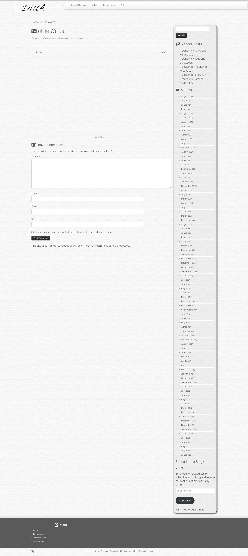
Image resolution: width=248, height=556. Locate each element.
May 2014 (185, 322)
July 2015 (185, 280)
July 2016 (186, 228)
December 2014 (189, 305)
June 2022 (186, 130)
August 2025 (187, 96)
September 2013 (189, 339)
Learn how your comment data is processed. (104, 245)
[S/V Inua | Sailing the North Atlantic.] (28, 7)
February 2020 (188, 169)
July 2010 (186, 450)
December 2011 (188, 421)
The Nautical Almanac (76, 4)
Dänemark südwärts (193, 58)
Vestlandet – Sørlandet (195, 66)
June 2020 (186, 160)
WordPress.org (39, 541)
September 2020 (189, 147)
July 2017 (185, 207)
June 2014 (186, 318)
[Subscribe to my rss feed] (33, 551)
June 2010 (186, 455)
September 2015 (189, 271)
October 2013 (187, 335)
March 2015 (186, 297)
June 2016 (186, 233)
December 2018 (189, 186)
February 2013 (188, 369)
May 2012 (185, 399)
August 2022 (187, 122)
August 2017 (187, 203)
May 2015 (185, 288)
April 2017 (186, 211)
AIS (122, 4)
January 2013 (187, 374)
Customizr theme (146, 551)
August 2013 (187, 344)
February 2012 (188, 412)
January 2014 (187, 331)
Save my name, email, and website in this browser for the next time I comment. (75, 232)
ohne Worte (77, 38)
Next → (164, 52)
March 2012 (186, 408)
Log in (35, 530)
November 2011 (188, 425)
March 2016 (187, 246)
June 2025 (186, 105)
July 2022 (185, 126)
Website (35, 219)
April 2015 (186, 293)
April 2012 (186, 403)
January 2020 (187, 173)
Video (94, 4)
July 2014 (185, 314)
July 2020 (186, 156)
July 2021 (185, 143)
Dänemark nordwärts (194, 50)
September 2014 (189, 310)
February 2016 (188, 250)
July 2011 (185, 438)
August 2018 (187, 190)
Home (35, 22)
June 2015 (186, 284)
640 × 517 (66, 38)
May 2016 (186, 237)
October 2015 (187, 267)
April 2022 (186, 135)
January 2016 (187, 254)
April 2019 (186, 177)
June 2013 (186, 352)
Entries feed (38, 534)
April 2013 (186, 361)
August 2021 (187, 139)
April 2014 (186, 327)
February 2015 (188, 301)
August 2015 (187, 275)
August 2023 (187, 118)
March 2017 (186, 216)
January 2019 (187, 182)
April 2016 (186, 241)
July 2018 (186, 194)
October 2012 (187, 378)
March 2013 (186, 365)
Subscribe (185, 500)
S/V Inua (104, 551)
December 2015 (188, 258)
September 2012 (189, 382)
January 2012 (187, 416)
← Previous (38, 52)
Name (34, 193)
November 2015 (188, 263)
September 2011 (189, 429)
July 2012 (185, 391)
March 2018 (187, 199)
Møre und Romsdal (193, 78)
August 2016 (187, 224)
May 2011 (185, 446)
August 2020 (187, 152)
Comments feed (39, 538)
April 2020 (186, 164)
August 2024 (187, 113)
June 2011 (186, 442)
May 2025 (185, 109)
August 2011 (187, 433)
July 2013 (185, 348)
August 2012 (187, 386)
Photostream (109, 4)
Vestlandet (188, 74)
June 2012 (186, 395)
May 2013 (185, 357)
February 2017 (188, 220)
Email (34, 206)
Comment (37, 156)
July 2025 (185, 100)
